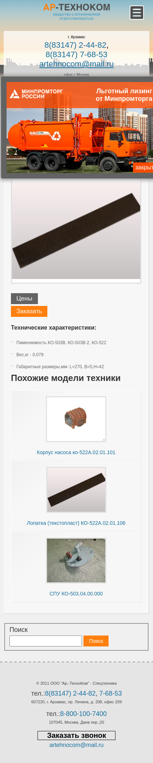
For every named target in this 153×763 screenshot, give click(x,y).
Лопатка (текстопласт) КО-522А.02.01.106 (76, 523)
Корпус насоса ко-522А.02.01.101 (76, 452)
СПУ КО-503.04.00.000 (76, 594)
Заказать (29, 311)
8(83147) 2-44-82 (75, 45)
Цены (24, 298)
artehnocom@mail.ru (76, 63)
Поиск (18, 629)
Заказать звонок (76, 735)
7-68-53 (110, 693)
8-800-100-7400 (83, 713)
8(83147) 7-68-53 (76, 54)
